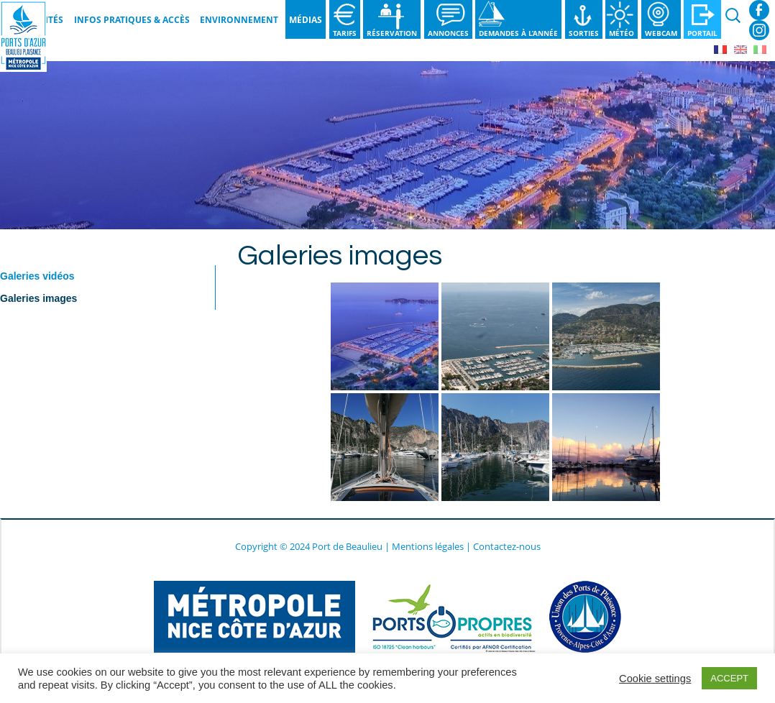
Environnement (239, 20)
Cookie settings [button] (655, 678)
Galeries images (38, 298)
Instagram (759, 30)
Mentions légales (428, 546)
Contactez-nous (507, 546)
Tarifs (345, 33)
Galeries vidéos (37, 276)
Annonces (448, 33)
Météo (621, 33)
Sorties (584, 33)
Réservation (392, 33)
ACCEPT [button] (729, 678)
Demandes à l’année (518, 33)
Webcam (661, 33)
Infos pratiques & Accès (132, 20)
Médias (305, 20)
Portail (702, 33)
